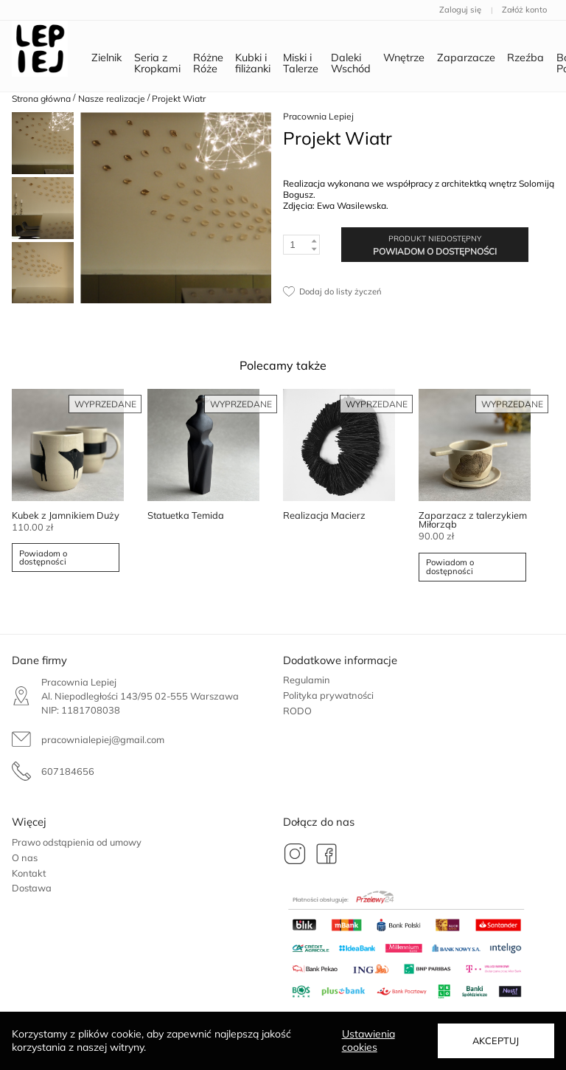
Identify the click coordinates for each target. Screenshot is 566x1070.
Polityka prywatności (328, 695)
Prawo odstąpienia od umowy (77, 842)
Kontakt (29, 873)
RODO (297, 711)
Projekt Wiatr (179, 98)
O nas (25, 857)
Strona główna (41, 98)
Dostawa (32, 888)
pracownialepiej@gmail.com (102, 739)
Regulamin (306, 680)
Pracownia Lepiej (318, 116)
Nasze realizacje (111, 98)
